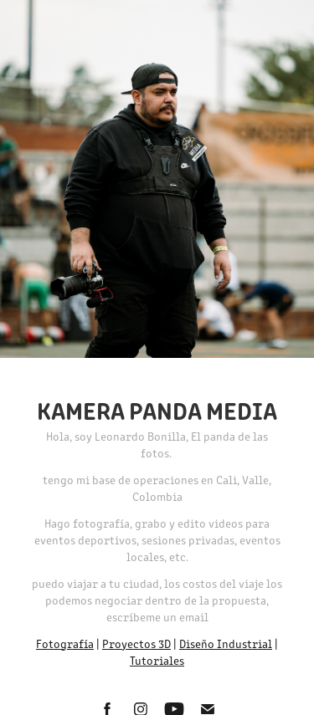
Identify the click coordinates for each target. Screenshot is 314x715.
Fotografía (65, 643)
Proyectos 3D (136, 643)
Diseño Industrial (225, 643)
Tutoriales (157, 660)
